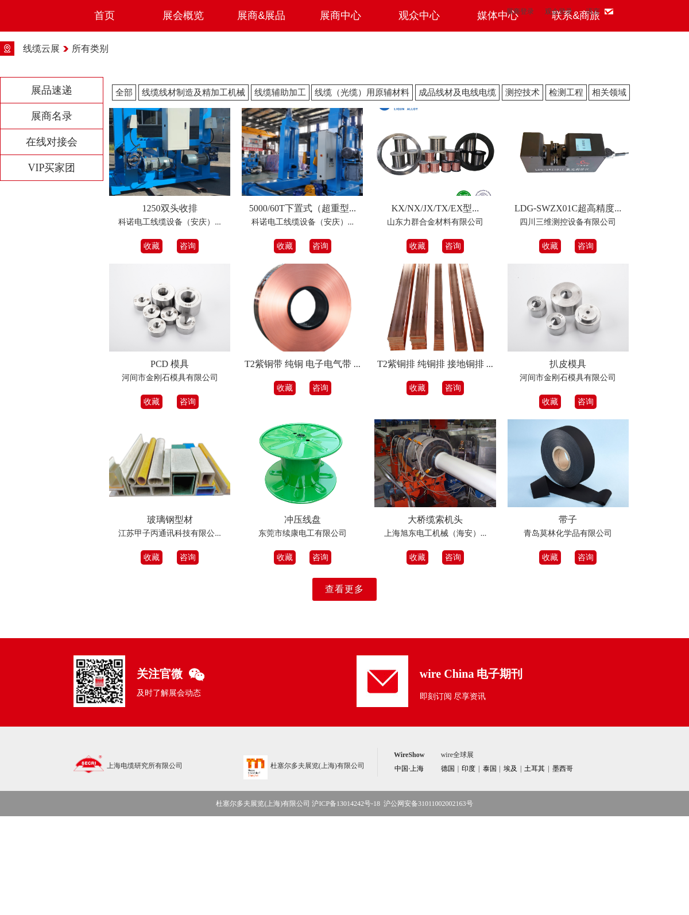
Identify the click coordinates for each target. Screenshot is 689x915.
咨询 (188, 345)
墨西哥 (562, 867)
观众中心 (419, 114)
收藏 (152, 345)
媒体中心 (497, 114)
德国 (448, 867)
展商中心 (340, 114)
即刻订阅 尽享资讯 (453, 795)
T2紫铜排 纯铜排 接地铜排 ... (435, 463)
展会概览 (183, 114)
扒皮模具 (567, 463)
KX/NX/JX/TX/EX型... (435, 307)
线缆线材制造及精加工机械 (193, 191)
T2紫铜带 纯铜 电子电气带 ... (303, 463)
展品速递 (51, 189)
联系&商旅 (576, 114)
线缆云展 (41, 147)
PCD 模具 (169, 463)
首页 (104, 114)
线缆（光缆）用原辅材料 (362, 191)
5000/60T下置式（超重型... (302, 307)
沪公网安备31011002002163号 (428, 902)
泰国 (490, 867)
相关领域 (609, 191)
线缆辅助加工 (280, 191)
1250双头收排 (170, 307)
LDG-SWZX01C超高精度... (567, 307)
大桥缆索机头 (435, 618)
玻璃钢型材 (170, 618)
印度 (468, 867)
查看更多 (344, 688)
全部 (124, 191)
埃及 (510, 867)
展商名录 (51, 215)
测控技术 (522, 191)
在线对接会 (52, 240)
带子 (568, 618)
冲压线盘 (302, 618)
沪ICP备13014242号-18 (346, 902)
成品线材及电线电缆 (457, 191)
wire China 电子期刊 (471, 772)
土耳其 (534, 867)
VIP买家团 (51, 266)
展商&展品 (261, 114)
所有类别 (90, 147)
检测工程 (566, 191)
